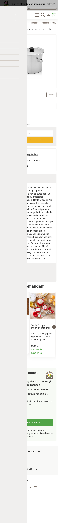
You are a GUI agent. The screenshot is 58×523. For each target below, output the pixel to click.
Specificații (13, 278)
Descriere (12, 188)
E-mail (10, 427)
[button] (4, 339)
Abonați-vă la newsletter (29, 437)
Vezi (29, 14)
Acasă (4, 33)
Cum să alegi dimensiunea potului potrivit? (33, 6)
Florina (12, 107)
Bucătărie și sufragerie (28, 33)
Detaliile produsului (25, 365)
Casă (12, 33)
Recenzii (13, 287)
